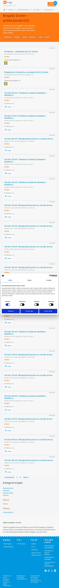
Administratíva (8, 488)
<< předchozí (9, 477)
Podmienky (35, 550)
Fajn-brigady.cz (49, 547)
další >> (26, 477)
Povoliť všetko (48, 311)
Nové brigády (8, 544)
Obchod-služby (8, 493)
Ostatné (6, 495)
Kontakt (34, 544)
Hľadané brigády (8, 547)
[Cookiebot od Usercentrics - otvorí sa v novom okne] (50, 276)
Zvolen (5, 504)
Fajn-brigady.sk (48, 566)
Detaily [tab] (29, 280)
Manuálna (6, 490)
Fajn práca (47, 559)
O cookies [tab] (49, 280)
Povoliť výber (29, 311)
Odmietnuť (11, 311)
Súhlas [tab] (10, 280)
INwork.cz (47, 554)
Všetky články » (8, 512)
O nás (33, 547)
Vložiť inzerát (21, 544)
